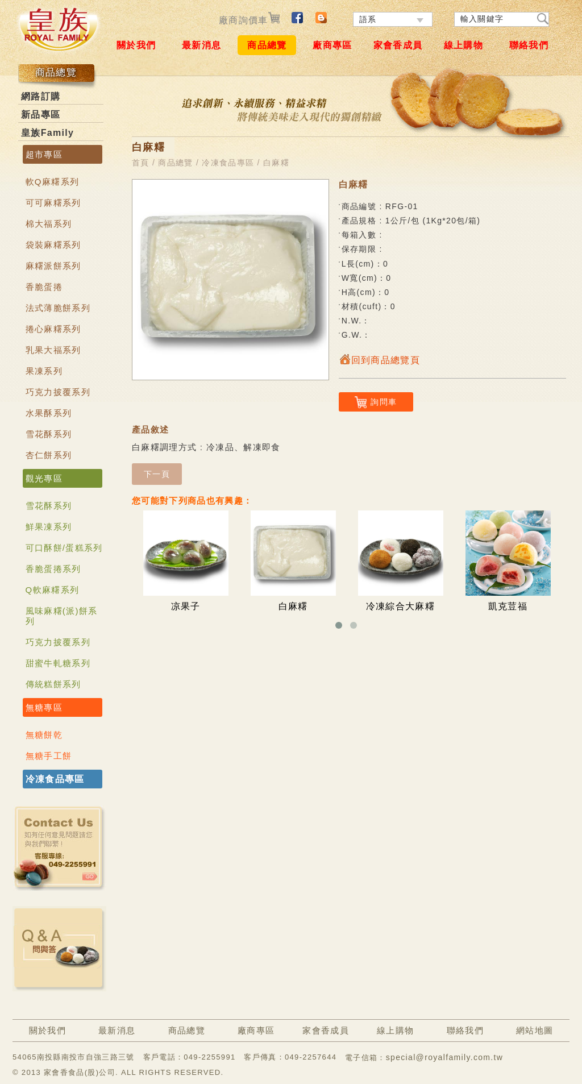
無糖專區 (44, 707)
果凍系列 (44, 371)
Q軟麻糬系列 (53, 590)
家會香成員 (398, 45)
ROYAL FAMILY (58, 29)
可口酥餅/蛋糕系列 (64, 548)
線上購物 (463, 45)
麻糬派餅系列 (53, 266)
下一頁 (157, 474)
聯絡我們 (528, 45)
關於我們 (136, 45)
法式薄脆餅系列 (58, 308)
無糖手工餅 (49, 756)
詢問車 (376, 402)
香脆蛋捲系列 (53, 569)
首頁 (140, 162)
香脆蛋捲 (44, 287)
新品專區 (40, 114)
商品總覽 (266, 45)
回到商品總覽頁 (379, 360)
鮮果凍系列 (49, 526)
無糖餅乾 (44, 735)
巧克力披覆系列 (58, 392)
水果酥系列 (49, 413)
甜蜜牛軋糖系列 (58, 663)
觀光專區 (44, 478)
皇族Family (47, 133)
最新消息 (201, 45)
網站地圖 (534, 1030)
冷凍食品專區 (55, 779)
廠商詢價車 (249, 20)
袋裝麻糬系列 (53, 245)
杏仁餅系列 (49, 455)
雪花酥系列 (49, 434)
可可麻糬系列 (53, 202)
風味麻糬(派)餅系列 (62, 616)
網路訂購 (40, 96)
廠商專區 (332, 45)
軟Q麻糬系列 (53, 181)
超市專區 (44, 154)
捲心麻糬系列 (53, 329)
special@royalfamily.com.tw (445, 1057)
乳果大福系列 (53, 350)
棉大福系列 (49, 224)
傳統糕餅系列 (53, 684)
